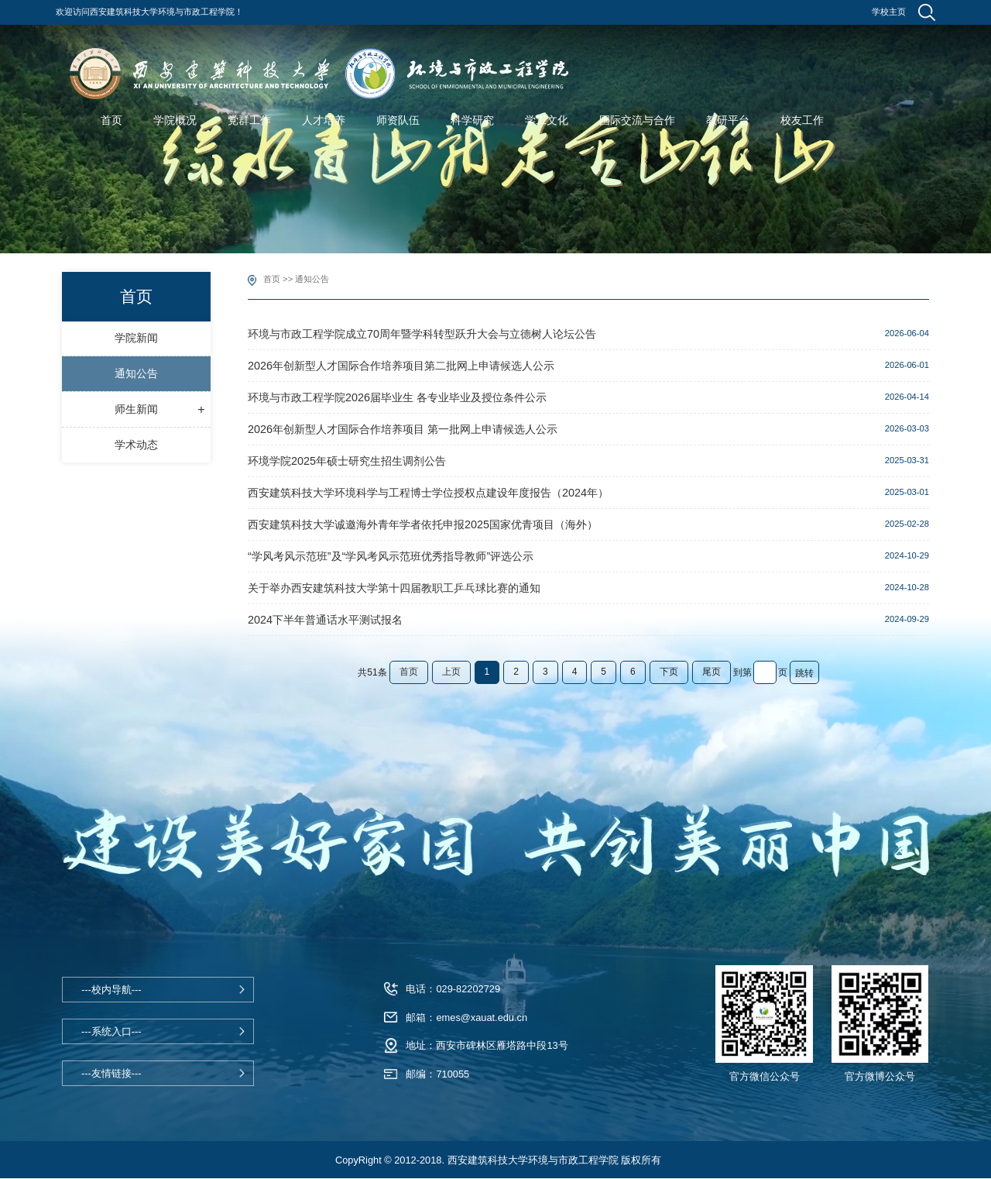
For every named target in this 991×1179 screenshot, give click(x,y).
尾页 (711, 671)
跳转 (804, 673)
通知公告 (312, 279)
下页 (669, 671)
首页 (271, 279)
